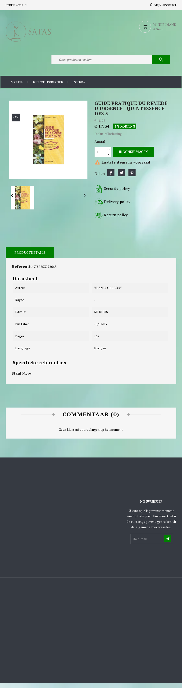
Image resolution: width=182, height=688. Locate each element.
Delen (110, 178)
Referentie (22, 271)
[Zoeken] (110, 63)
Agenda (79, 87)
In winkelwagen (133, 157)
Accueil (16, 87)
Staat (17, 378)
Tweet (121, 178)
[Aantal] (100, 157)
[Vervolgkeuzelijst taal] (17, 5)
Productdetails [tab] (29, 257)
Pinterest (132, 178)
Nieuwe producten (48, 87)
